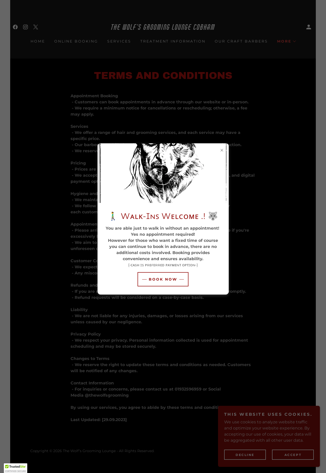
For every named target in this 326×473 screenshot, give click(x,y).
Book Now (163, 279)
